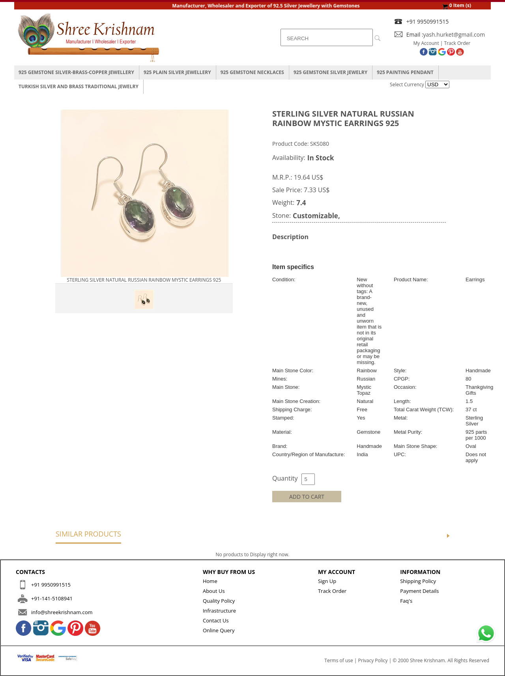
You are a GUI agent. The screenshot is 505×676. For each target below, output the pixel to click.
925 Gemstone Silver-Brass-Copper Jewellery (76, 72)
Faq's (406, 600)
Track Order (457, 43)
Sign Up (327, 581)
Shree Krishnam (427, 660)
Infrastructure (219, 610)
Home (210, 581)
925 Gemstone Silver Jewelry (330, 72)
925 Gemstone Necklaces (252, 72)
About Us (214, 590)
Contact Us (216, 620)
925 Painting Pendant (405, 72)
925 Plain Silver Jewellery (177, 72)
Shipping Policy (418, 581)
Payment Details (419, 590)
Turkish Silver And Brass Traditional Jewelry (78, 86)
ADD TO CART (306, 496)
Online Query (219, 630)
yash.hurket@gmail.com (454, 34)
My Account (426, 43)
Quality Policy (219, 600)
